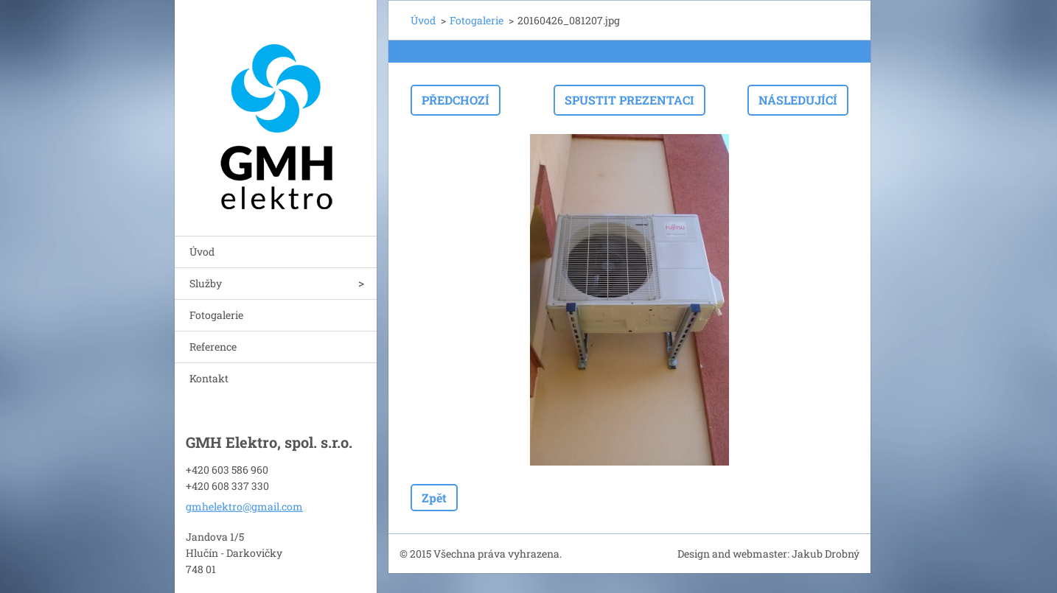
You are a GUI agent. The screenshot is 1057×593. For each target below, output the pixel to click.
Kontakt (209, 378)
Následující (797, 100)
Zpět (434, 497)
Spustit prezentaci (629, 100)
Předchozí (455, 100)
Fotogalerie (216, 315)
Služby (205, 283)
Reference (213, 347)
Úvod (201, 252)
